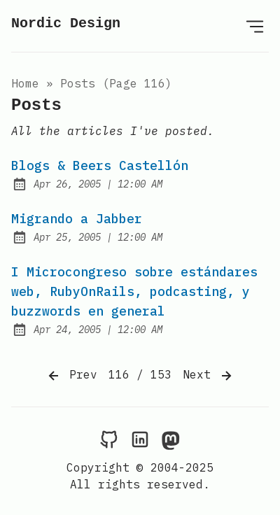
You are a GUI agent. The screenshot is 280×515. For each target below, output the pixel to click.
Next (208, 375)
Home (25, 83)
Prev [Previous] (71, 375)
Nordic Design (65, 23)
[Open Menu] (255, 26)
